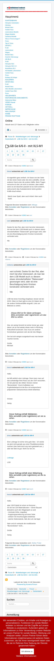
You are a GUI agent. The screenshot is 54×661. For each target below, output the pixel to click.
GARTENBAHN (11, 20)
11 (12, 151)
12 (17, 151)
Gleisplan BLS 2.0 (10, 66)
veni (30, 215)
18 (8, 155)
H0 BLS (8, 59)
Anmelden (12, 207)
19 (13, 155)
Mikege (34, 205)
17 (43, 151)
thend (31, 166)
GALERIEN (9, 80)
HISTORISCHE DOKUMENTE (16, 98)
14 (27, 151)
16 (38, 151)
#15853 (24, 215)
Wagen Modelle (10, 34)
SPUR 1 (8, 45)
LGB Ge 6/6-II (29, 171)
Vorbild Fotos (9, 29)
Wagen (7, 52)
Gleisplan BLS (9, 64)
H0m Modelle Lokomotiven (13, 89)
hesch (31, 362)
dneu (31, 430)
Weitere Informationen (26, 656)
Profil (6, 48)
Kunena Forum (31, 584)
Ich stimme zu (26, 651)
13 (22, 151)
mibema (7, 259)
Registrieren (25, 207)
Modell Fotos (9, 27)
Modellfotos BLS (10, 68)
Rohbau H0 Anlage (11, 77)
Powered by (21, 584)
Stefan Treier (36, 543)
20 (18, 155)
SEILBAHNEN (10, 95)
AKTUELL (9, 107)
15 (33, 151)
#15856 (24, 430)
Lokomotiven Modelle (12, 32)
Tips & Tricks (9, 43)
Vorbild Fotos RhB (11, 91)
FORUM (8, 105)
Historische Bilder (10, 100)
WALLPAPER (10, 111)
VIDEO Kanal (10, 102)
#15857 (24, 489)
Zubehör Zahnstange (11, 57)
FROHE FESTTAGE (12, 116)
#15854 (41, 257)
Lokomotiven (9, 50)
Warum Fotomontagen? (12, 39)
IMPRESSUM (10, 109)
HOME (7, 114)
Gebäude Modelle (10, 36)
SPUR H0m (9, 82)
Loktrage (10, 458)
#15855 (24, 362)
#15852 (24, 166)
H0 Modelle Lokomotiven (13, 70)
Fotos (7, 41)
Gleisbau (8, 25)
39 (23, 155)
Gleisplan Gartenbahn (12, 23)
